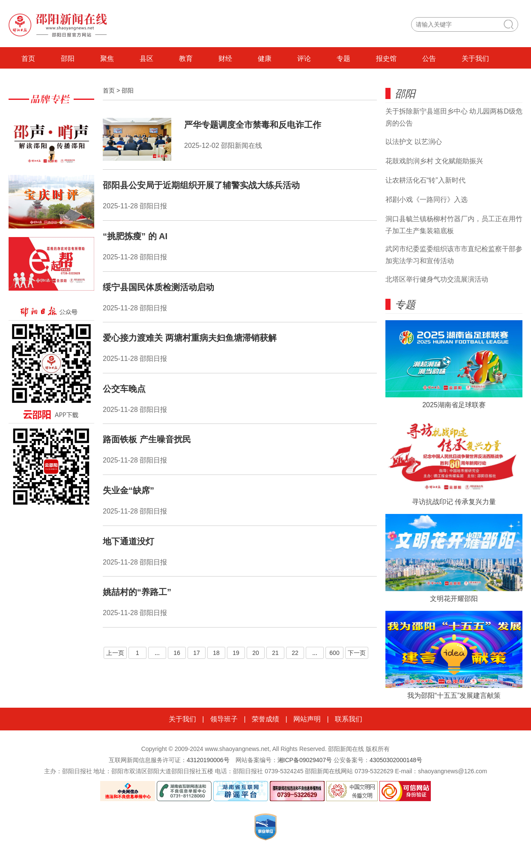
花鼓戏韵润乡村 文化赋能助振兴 (434, 161)
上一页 (115, 652)
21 (275, 652)
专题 (343, 58)
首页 (28, 58)
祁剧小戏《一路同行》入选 (426, 199)
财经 (225, 58)
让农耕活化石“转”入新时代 (425, 180)
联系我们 (348, 719)
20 (255, 652)
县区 (146, 58)
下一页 (357, 652)
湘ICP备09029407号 (304, 760)
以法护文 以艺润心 (413, 141)
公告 (429, 58)
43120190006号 (208, 760)
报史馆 (386, 58)
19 (236, 652)
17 (196, 652)
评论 (304, 58)
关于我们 (475, 58)
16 (176, 652)
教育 (186, 58)
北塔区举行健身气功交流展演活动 (436, 279)
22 (295, 652)
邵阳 (68, 58)
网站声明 (307, 719)
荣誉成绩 (265, 719)
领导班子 (224, 719)
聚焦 (107, 58)
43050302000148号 (396, 760)
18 (216, 652)
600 (334, 652)
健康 (264, 58)
